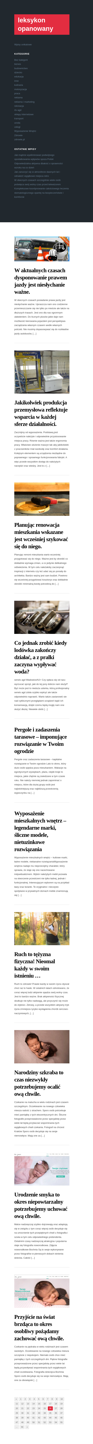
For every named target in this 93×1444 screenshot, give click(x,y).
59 (22, 1427)
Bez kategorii (21, 60)
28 (61, 1408)
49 (28, 1422)
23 (33, 1408)
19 (61, 1404)
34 (45, 1413)
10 (62, 1399)
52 (45, 1422)
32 (33, 1413)
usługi (17, 127)
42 (39, 1418)
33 (39, 1413)
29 (17, 1413)
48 (22, 1422)
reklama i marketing (24, 101)
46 (61, 1418)
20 (17, 1408)
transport (18, 118)
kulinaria (18, 85)
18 (56, 1404)
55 (61, 1422)
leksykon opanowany (35, 24)
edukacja (19, 76)
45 (56, 1418)
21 (22, 1408)
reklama (18, 97)
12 (22, 1404)
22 (28, 1408)
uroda (17, 122)
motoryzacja (20, 89)
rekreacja (19, 106)
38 (17, 1418)
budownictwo (21, 68)
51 (39, 1422)
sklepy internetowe (24, 114)
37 (61, 1413)
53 (50, 1422)
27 (56, 1408)
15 (39, 1404)
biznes (17, 64)
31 (28, 1413)
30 (22, 1413)
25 (45, 1408)
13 (28, 1404)
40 (28, 1418)
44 (50, 1418)
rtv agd (17, 110)
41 (33, 1418)
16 (45, 1404)
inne (16, 81)
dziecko (18, 72)
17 (50, 1404)
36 (56, 1413)
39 (22, 1418)
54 (56, 1422)
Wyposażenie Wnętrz (25, 131)
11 (17, 1404)
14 (33, 1404)
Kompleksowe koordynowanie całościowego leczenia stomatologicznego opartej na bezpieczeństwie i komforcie (41, 192)
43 (45, 1418)
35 (50, 1413)
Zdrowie (18, 135)
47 (17, 1422)
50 (33, 1422)
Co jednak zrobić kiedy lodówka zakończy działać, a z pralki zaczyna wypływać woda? (40, 657)
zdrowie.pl (19, 139)
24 (39, 1408)
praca (17, 93)
